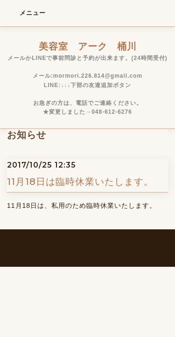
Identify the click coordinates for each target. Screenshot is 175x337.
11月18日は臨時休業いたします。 (80, 181)
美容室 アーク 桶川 (88, 46)
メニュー (26, 12)
